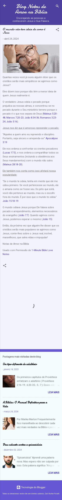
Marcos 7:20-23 (14, 117)
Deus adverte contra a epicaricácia (22, 445)
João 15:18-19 (10, 200)
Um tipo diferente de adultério (20, 364)
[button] (57, 30)
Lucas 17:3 (9, 152)
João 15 (46, 219)
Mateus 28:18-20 (12, 164)
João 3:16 (11, 121)
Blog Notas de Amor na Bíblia (31, 9)
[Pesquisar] (57, 7)
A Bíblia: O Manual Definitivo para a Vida (25, 404)
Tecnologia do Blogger (31, 487)
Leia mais (53, 392)
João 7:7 (23, 215)
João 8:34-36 (31, 117)
